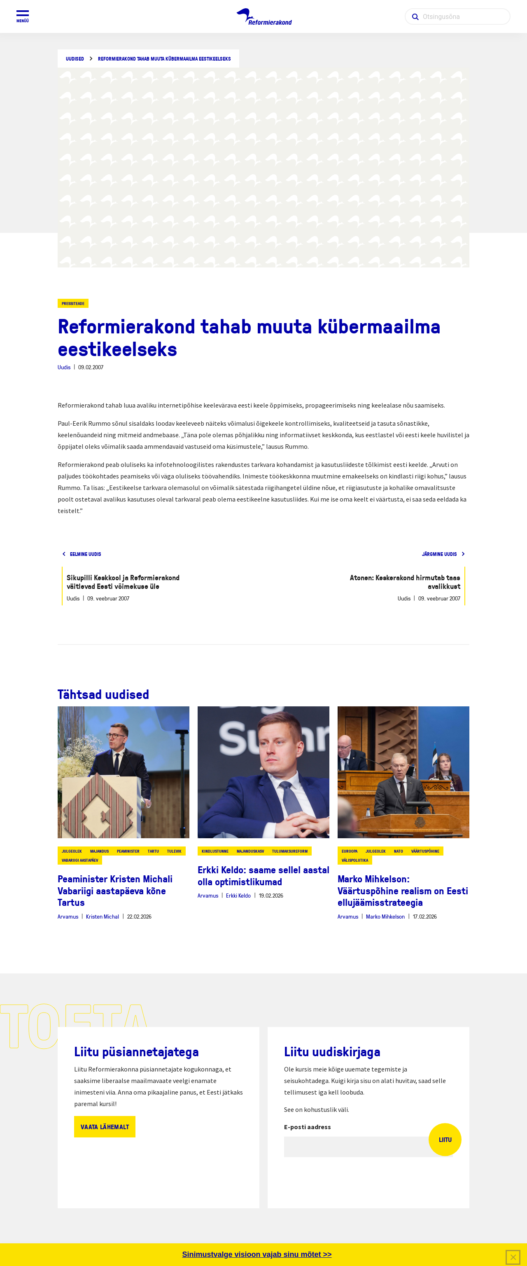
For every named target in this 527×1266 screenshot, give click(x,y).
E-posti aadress (307, 1127)
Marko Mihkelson (385, 916)
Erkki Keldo (238, 895)
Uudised (75, 58)
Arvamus (68, 916)
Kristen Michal (102, 916)
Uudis (64, 367)
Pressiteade (73, 303)
